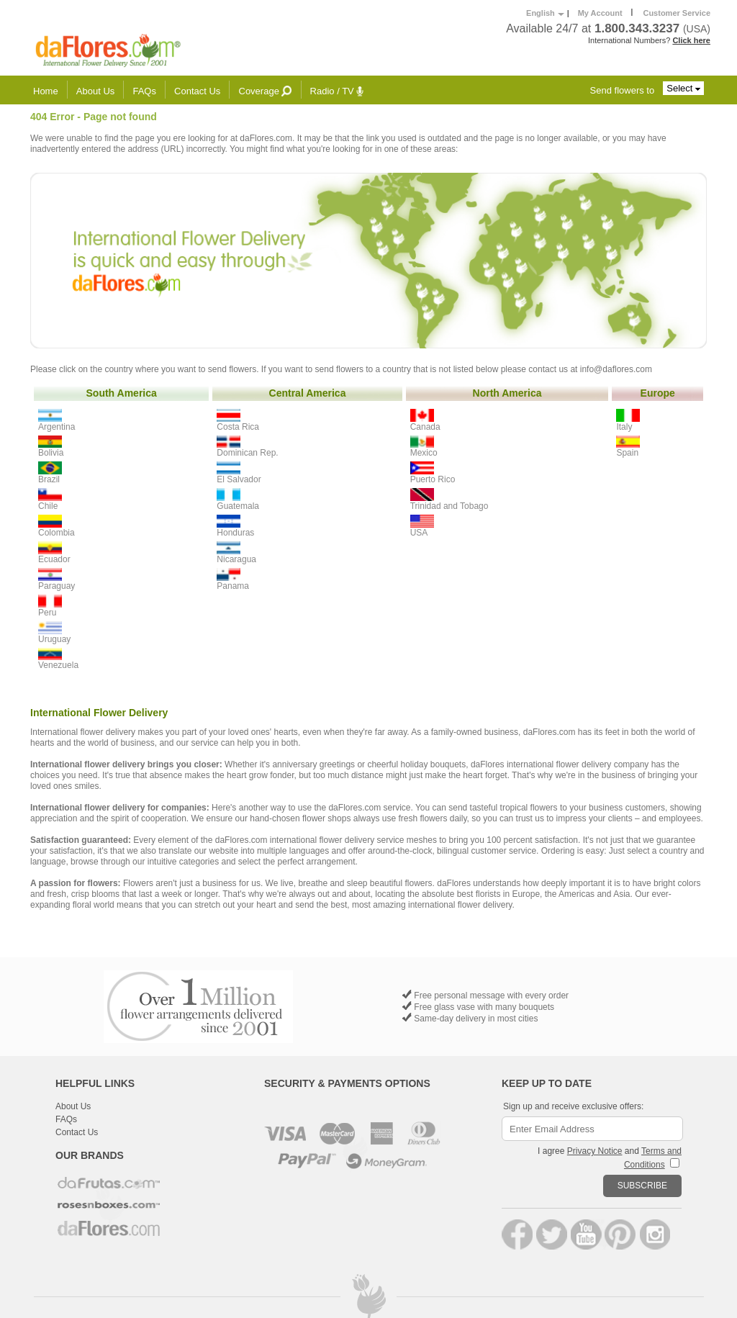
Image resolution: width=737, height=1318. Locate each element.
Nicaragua (236, 555)
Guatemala (238, 502)
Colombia (56, 529)
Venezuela (58, 661)
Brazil (50, 475)
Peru (50, 609)
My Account (600, 13)
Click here (691, 40)
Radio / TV (337, 91)
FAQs (144, 91)
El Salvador (239, 475)
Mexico (424, 449)
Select (683, 88)
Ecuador (54, 555)
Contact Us (197, 91)
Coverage (265, 91)
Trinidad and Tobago (449, 502)
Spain (628, 449)
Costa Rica (238, 423)
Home (45, 91)
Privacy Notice (595, 1151)
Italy (628, 423)
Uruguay (54, 635)
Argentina (56, 423)
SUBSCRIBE (642, 1186)
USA (422, 529)
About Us (95, 91)
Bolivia (50, 449)
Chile (50, 502)
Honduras (235, 529)
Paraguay (56, 582)
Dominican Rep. (247, 449)
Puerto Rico (433, 475)
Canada (425, 423)
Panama (233, 582)
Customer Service (676, 13)
